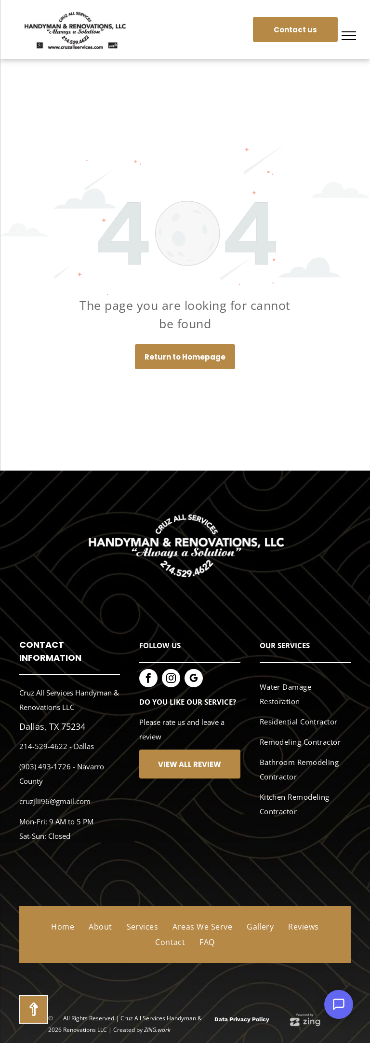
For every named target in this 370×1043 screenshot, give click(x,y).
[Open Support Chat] (338, 1004)
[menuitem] (302, 694)
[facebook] (148, 679)
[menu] (348, 35)
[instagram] (171, 679)
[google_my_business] (194, 679)
